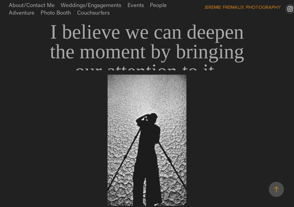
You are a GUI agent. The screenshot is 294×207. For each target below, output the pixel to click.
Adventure (22, 12)
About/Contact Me (32, 5)
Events (135, 5)
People (158, 5)
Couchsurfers (93, 12)
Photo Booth (56, 12)
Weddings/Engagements (91, 5)
